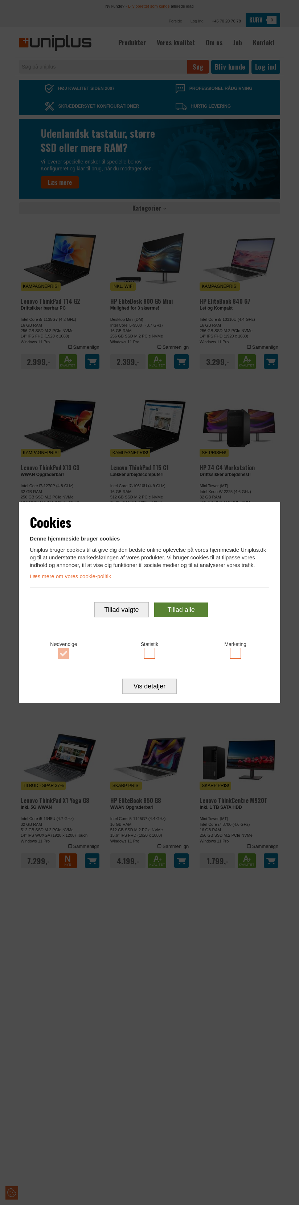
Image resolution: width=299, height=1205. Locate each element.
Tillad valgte (121, 609)
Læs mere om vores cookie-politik (70, 576)
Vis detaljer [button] (150, 686)
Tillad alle (180, 609)
